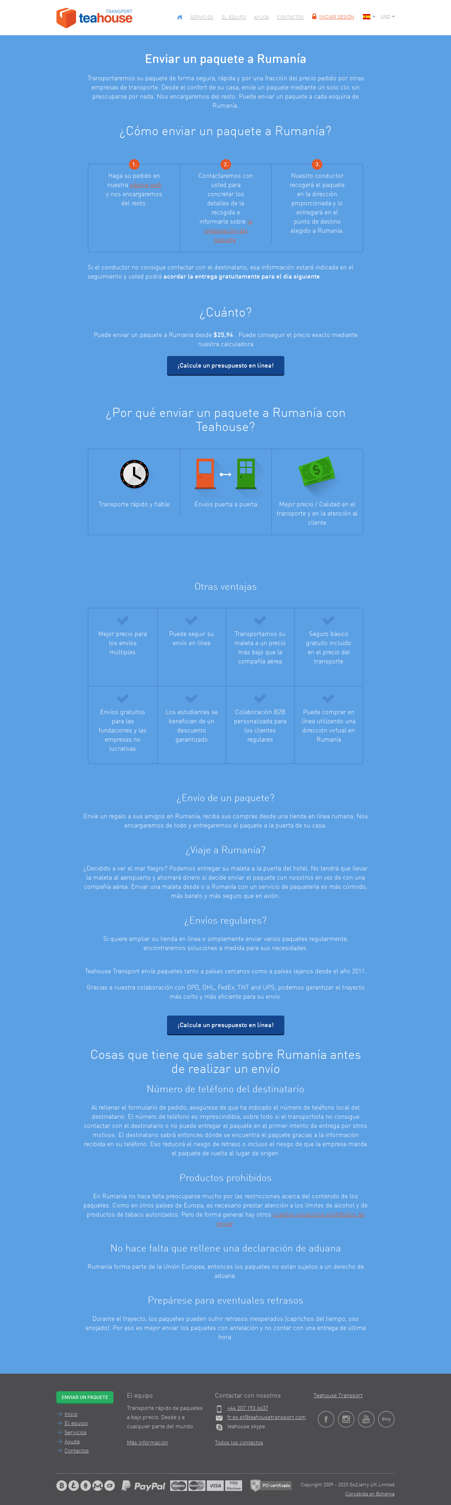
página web (145, 185)
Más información (147, 1443)
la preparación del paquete (228, 231)
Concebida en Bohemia (370, 1494)
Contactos (290, 17)
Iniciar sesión (332, 17)
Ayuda (261, 17)
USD (388, 17)
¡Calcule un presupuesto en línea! (226, 366)
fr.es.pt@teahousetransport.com (266, 1417)
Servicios (202, 17)
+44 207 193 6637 (247, 1408)
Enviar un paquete (85, 1397)
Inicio (71, 1414)
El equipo (234, 17)
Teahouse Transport (338, 1396)
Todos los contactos (239, 1443)
